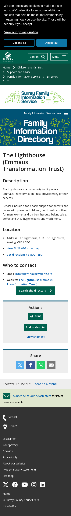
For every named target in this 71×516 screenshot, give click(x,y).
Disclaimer (9, 438)
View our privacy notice (21, 32)
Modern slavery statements (20, 469)
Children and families (30, 67)
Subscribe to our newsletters (32, 396)
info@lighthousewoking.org (33, 274)
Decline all (19, 42)
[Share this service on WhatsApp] (41, 365)
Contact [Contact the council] (12, 417)
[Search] (38, 56)
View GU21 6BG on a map (23, 248)
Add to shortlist (36, 327)
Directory (52, 76)
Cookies (8, 451)
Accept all (51, 42)
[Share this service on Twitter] (20, 365)
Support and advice (19, 72)
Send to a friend (46, 384)
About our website (14, 463)
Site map (8, 476)
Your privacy (10, 445)
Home (6, 67)
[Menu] (59, 56)
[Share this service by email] (51, 365)
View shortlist (36, 337)
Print (35, 316)
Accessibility (10, 457)
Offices (13, 426)
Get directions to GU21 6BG (25, 254)
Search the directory (32, 290)
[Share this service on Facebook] (30, 365)
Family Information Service (23, 76)
